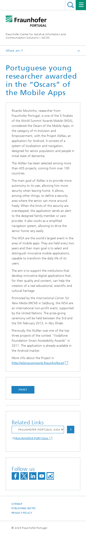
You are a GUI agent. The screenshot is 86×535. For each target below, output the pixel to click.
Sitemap (16, 504)
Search (70, 5)
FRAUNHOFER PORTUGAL (31, 438)
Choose (70, 429)
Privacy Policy (21, 512)
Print (23, 389)
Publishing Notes (23, 508)
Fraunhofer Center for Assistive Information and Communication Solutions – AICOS (36, 36)
